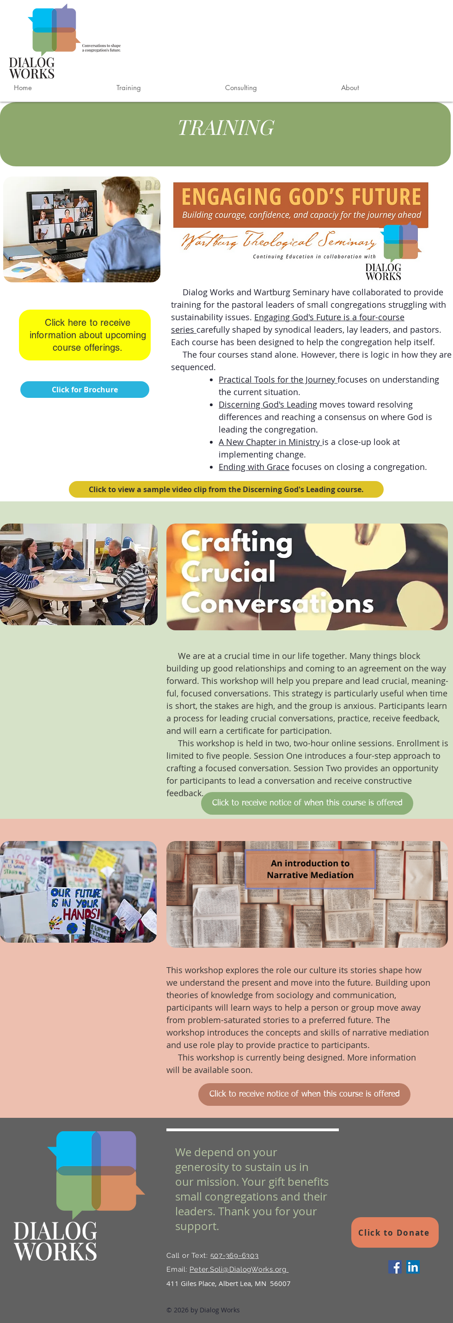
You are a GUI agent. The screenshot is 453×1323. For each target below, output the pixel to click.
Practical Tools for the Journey (278, 379)
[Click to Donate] (395, 1232)
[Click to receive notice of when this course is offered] (307, 803)
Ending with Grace (254, 466)
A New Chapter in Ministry (270, 441)
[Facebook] (395, 1267)
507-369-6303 (234, 1255)
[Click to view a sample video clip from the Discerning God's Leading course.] (226, 489)
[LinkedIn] (413, 1267)
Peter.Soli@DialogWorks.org (239, 1269)
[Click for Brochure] (84, 389)
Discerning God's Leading (268, 404)
